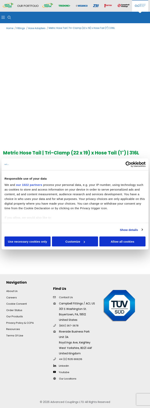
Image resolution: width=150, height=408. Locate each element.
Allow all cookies (122, 241)
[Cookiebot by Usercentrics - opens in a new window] (128, 164)
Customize (75, 241)
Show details (129, 229)
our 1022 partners (29, 184)
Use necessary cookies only (27, 241)
